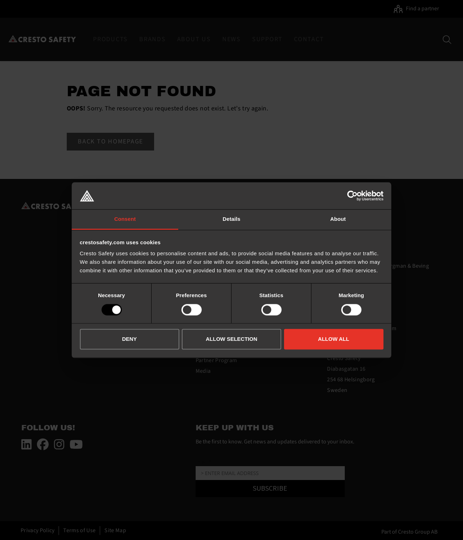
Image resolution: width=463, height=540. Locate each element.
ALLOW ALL (333, 339)
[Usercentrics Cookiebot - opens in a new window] (352, 195)
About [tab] (338, 219)
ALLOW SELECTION (231, 339)
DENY (129, 339)
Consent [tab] (125, 219)
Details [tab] (231, 219)
